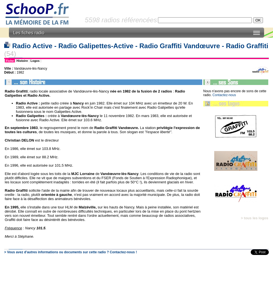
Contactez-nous (224, 95)
